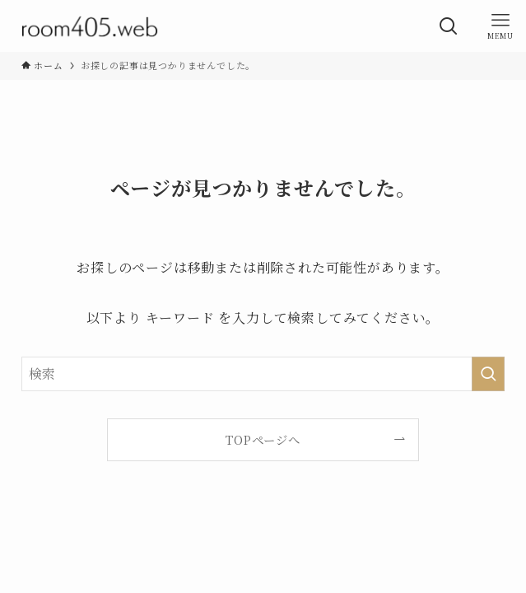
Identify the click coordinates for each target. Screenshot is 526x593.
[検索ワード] (263, 374)
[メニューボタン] (500, 26)
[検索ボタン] (448, 26)
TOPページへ (263, 439)
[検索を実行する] (488, 374)
